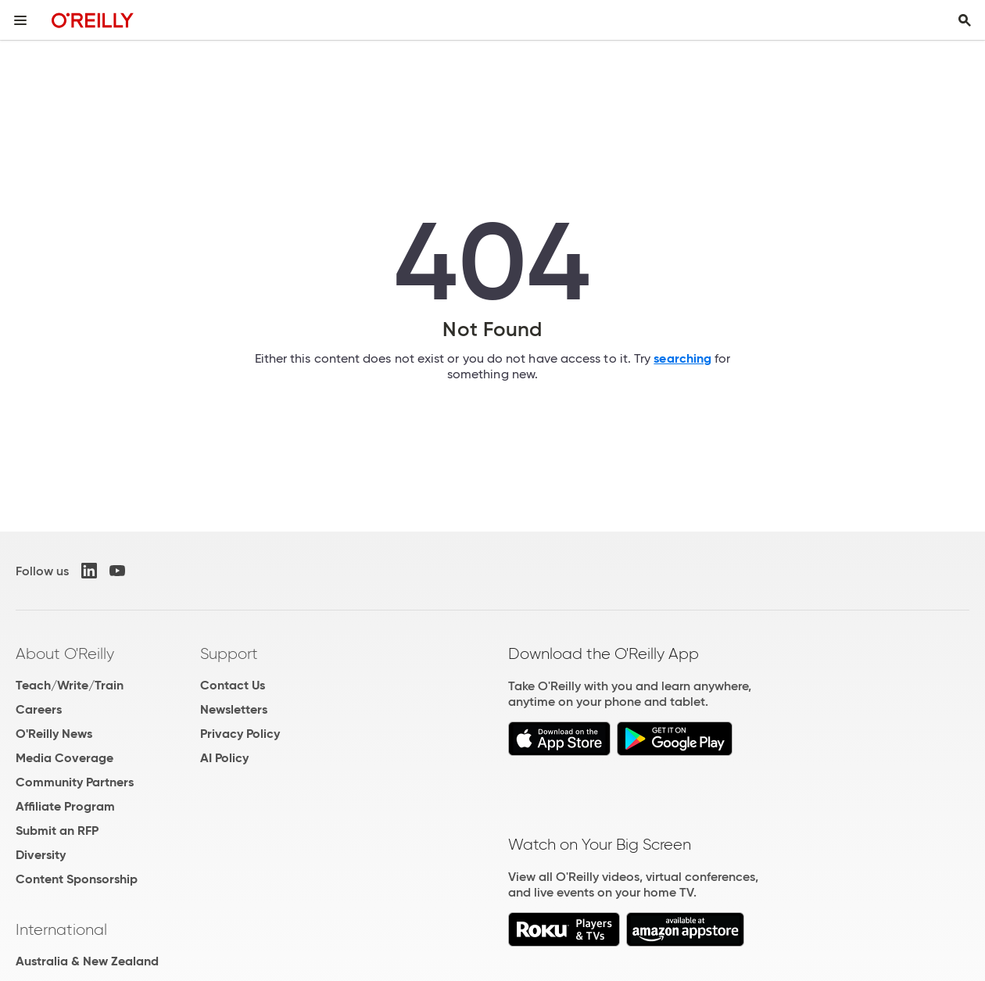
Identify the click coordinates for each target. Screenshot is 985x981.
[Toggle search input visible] (964, 20)
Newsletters (233, 709)
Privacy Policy (240, 733)
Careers (39, 709)
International (61, 929)
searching (682, 358)
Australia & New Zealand (87, 961)
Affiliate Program (65, 806)
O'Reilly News (54, 733)
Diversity (41, 855)
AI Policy (224, 758)
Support (229, 653)
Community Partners (75, 782)
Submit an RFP (57, 830)
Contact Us (232, 685)
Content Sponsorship (77, 879)
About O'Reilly (65, 653)
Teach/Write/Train (70, 685)
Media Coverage (64, 758)
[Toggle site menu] (20, 20)
